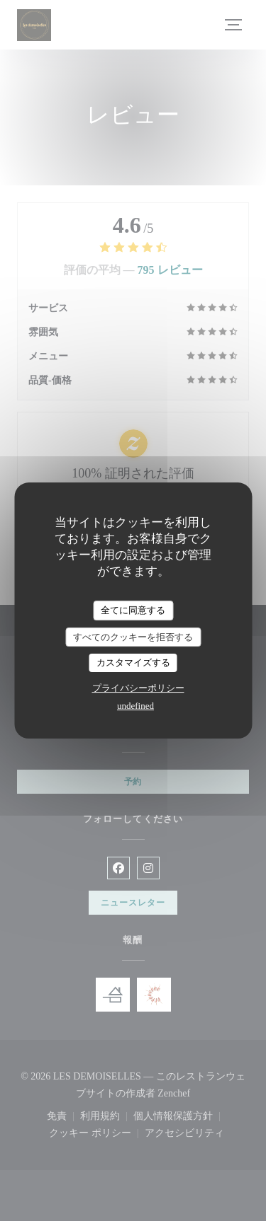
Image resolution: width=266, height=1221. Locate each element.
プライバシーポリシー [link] (138, 688)
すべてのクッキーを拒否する (133, 637)
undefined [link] (135, 705)
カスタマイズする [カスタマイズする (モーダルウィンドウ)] (133, 662)
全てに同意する (133, 610)
